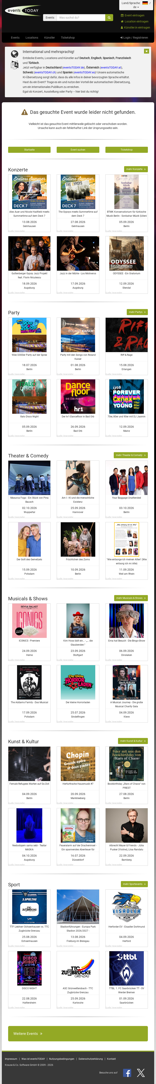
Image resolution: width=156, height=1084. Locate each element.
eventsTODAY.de (73, 67)
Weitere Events (27, 1033)
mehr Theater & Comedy (131, 455)
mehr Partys (137, 312)
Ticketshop (68, 37)
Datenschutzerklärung (91, 1059)
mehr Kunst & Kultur (133, 741)
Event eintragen (132, 15)
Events (15, 37)
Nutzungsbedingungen (61, 1059)
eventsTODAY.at (111, 67)
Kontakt (111, 1059)
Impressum (11, 1059)
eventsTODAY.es (84, 72)
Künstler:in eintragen (135, 27)
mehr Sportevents (134, 884)
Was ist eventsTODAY (33, 1059)
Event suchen (78, 149)
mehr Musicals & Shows (131, 598)
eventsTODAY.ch (45, 72)
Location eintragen (134, 21)
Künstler (49, 37)
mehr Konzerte (136, 169)
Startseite (29, 149)
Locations (32, 37)
